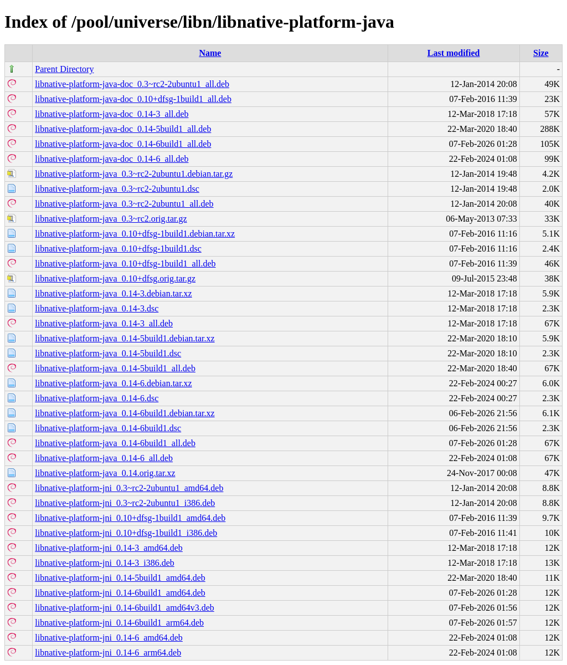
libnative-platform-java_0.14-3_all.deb (104, 323)
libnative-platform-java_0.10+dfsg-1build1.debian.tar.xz (135, 233)
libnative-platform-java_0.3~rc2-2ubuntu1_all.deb (124, 203)
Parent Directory (64, 69)
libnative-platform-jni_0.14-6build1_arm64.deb (119, 622)
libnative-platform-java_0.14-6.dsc (96, 398)
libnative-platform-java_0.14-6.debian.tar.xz (113, 383)
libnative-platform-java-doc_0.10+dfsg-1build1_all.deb (133, 99)
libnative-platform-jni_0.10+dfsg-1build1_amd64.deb (130, 518)
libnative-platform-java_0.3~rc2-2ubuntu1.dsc (117, 188)
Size (541, 53)
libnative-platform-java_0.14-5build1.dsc (108, 353)
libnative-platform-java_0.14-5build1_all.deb (115, 368)
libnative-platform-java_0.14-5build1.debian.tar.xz (124, 338)
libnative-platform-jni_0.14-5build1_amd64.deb (120, 577)
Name (210, 53)
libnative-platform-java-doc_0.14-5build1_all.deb (123, 129)
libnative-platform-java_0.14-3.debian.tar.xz (113, 293)
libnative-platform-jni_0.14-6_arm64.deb (108, 652)
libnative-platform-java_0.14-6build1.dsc (108, 428)
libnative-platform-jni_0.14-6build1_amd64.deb (120, 592)
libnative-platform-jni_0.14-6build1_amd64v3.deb (124, 607)
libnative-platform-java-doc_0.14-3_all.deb (111, 114)
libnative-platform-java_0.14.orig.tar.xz (105, 473)
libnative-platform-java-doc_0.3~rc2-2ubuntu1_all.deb (132, 84)
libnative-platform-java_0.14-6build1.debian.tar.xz (124, 413)
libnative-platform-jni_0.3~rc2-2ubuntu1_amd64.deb (129, 488)
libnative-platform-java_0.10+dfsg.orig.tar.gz (115, 278)
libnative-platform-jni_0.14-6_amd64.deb (109, 637)
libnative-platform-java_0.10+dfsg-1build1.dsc (118, 248)
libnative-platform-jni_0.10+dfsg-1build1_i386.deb (126, 533)
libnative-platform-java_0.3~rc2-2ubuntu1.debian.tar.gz (134, 173)
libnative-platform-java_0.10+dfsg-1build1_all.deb (125, 263)
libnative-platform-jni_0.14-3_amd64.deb (109, 548)
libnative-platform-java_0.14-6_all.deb (104, 458)
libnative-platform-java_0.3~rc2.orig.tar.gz (111, 218)
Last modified (453, 53)
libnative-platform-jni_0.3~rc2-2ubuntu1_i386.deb (125, 503)
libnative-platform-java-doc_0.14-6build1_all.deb (123, 144)
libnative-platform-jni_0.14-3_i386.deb (104, 562)
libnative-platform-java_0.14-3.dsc (96, 308)
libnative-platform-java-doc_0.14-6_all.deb (111, 158)
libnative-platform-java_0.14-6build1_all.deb (115, 443)
